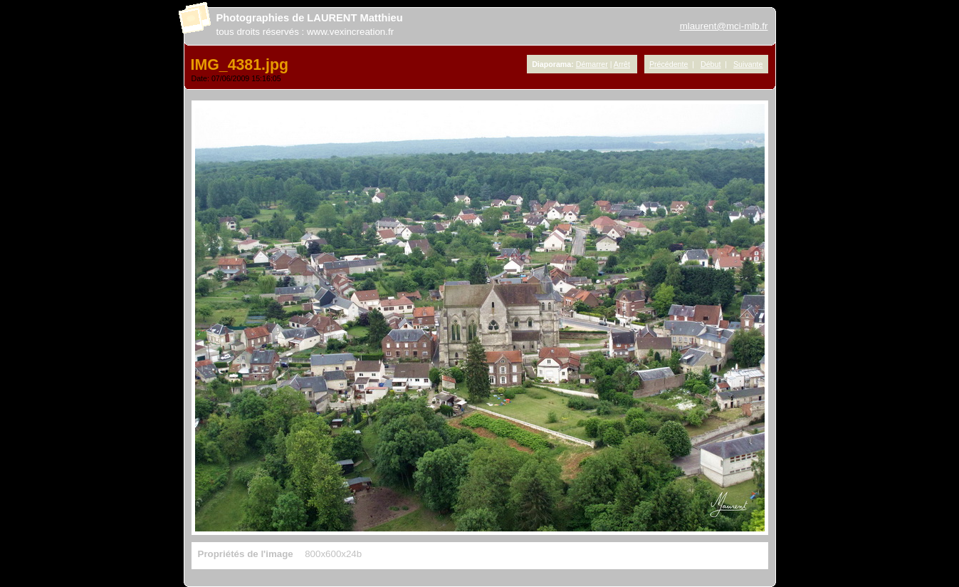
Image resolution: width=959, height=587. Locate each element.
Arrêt (622, 64)
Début (710, 64)
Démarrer (592, 64)
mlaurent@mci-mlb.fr (724, 26)
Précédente (668, 64)
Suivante (748, 64)
